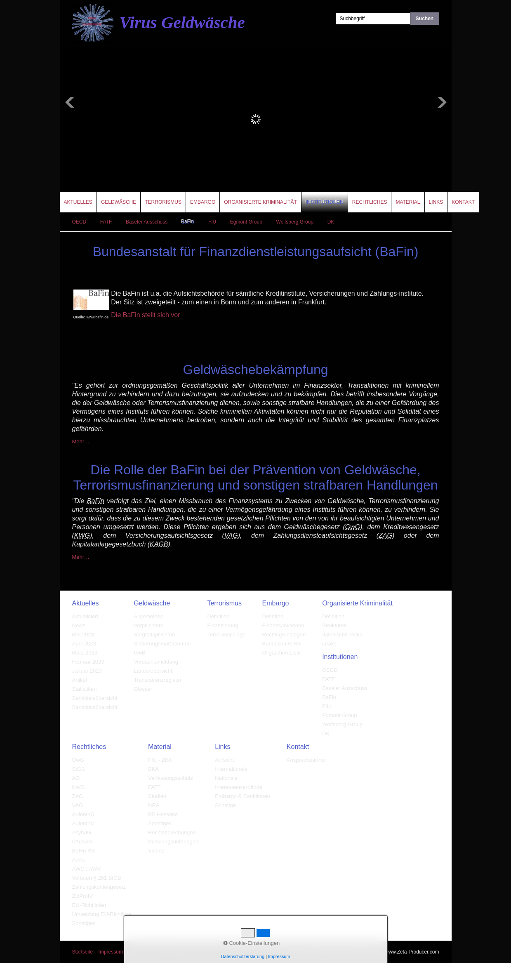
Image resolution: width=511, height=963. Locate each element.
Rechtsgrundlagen (284, 634)
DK (330, 222)
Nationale (226, 778)
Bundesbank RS (281, 643)
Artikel (79, 680)
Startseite (82, 952)
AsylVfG (82, 832)
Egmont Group (246, 222)
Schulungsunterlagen (173, 841)
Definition (218, 616)
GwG (78, 760)
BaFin (187, 222)
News (79, 625)
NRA (153, 805)
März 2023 (84, 653)
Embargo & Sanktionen (242, 796)
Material (408, 202)
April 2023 (84, 643)
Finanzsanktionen (283, 625)
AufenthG (83, 814)
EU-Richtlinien (89, 905)
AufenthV (83, 823)
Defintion (272, 616)
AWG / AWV (86, 869)
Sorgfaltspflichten (154, 634)
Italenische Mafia (342, 634)
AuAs (78, 860)
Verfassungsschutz (170, 778)
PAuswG (82, 841)
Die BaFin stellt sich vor (145, 314)
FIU (212, 222)
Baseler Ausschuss (146, 222)
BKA (153, 769)
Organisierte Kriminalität (260, 202)
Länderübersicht (153, 671)
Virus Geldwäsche (182, 22)
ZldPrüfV (82, 896)
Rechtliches (369, 202)
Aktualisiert (85, 616)
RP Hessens (163, 814)
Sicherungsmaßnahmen (162, 643)
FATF (106, 222)
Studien (157, 796)
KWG (78, 787)
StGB (78, 769)
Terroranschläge (226, 634)
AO (76, 778)
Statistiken (84, 689)
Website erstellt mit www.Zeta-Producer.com (390, 952)
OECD (79, 222)
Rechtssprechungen (172, 832)
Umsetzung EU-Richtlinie (102, 914)
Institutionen (325, 202)
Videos (156, 851)
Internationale (231, 769)
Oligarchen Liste (281, 653)
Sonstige (225, 805)
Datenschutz (169, 952)
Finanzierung (222, 625)
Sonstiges (84, 923)
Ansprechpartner (306, 760)
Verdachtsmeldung (156, 662)
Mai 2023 (83, 634)
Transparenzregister (157, 680)
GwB (139, 653)
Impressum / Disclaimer (124, 952)
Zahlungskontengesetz (99, 887)
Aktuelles (78, 202)
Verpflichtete (148, 625)
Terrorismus (163, 202)
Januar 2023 (87, 671)
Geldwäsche (118, 202)
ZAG (77, 796)
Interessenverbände (238, 787)
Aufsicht (224, 760)
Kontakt (463, 202)
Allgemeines (148, 616)
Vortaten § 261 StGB (96, 878)
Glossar (143, 689)
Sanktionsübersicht (95, 698)
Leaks (329, 643)
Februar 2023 (88, 662)
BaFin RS (83, 851)
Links (436, 202)
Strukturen (334, 625)
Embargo (202, 202)
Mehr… (81, 441)
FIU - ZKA (160, 760)
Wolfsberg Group (295, 222)
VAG (77, 805)
